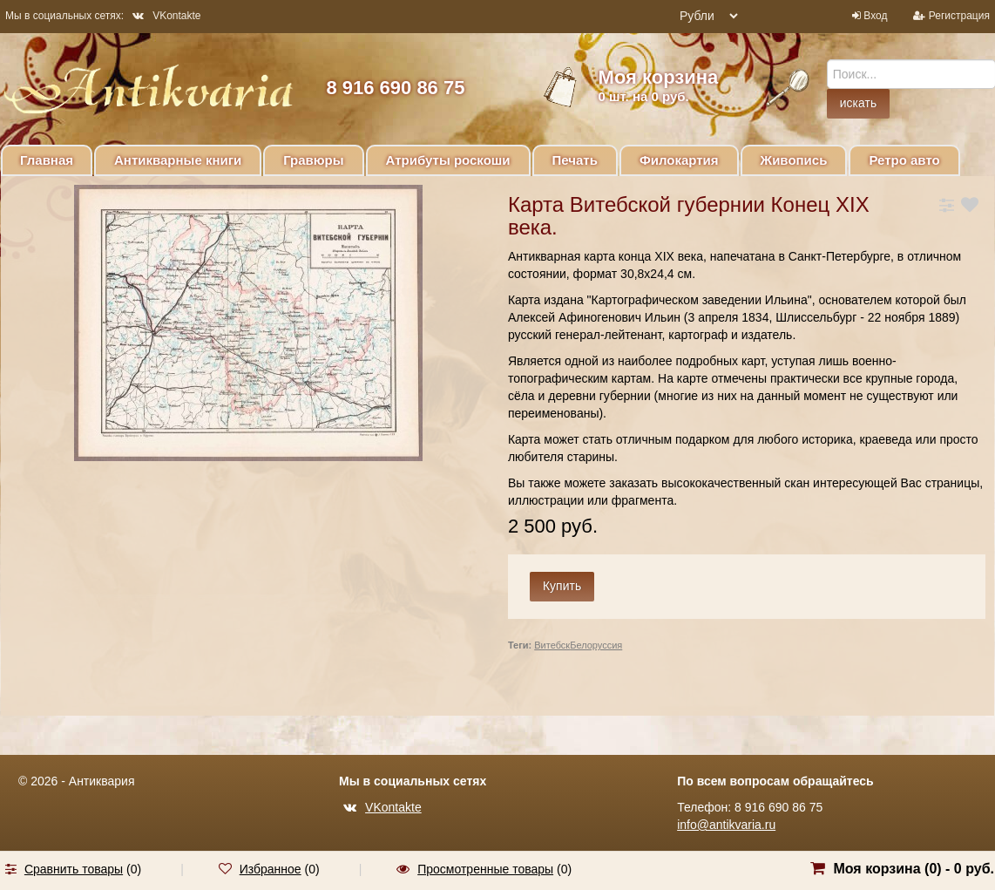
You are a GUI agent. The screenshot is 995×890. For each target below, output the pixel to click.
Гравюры (313, 160)
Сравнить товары (73, 869)
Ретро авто (904, 160)
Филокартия (679, 160)
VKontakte (166, 16)
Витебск (552, 645)
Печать (575, 160)
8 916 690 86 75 (395, 88)
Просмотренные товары (485, 869)
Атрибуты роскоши (448, 160)
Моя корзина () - (913, 868)
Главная (46, 160)
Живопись (794, 160)
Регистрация (959, 16)
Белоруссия (596, 645)
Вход (875, 16)
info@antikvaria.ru (726, 825)
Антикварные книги (177, 160)
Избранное (270, 869)
